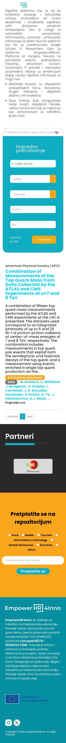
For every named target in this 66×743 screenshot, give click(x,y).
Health (29, 535)
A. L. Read (38, 398)
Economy (46, 545)
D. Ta (46, 394)
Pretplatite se (33, 571)
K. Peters (32, 394)
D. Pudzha (37, 386)
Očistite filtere (15, 239)
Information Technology (30, 540)
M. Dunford (29, 382)
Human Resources (21, 545)
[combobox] (33, 179)
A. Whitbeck (50, 382)
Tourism (46, 535)
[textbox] (33, 179)
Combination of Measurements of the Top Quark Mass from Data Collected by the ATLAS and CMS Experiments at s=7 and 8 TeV (32, 284)
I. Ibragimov (17, 386)
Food (15, 535)
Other (32, 550)
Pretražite (44, 240)
